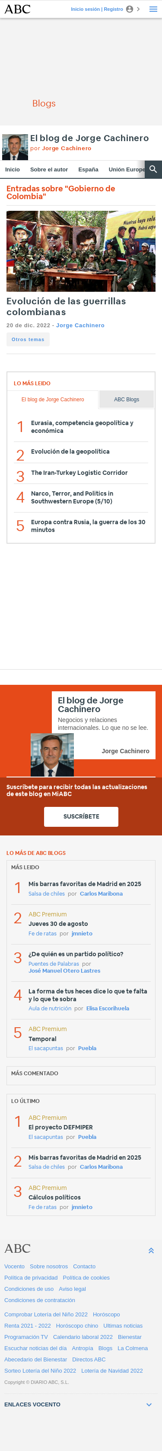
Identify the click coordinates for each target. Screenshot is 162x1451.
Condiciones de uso (29, 1289)
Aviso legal (72, 1289)
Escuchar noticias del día (35, 1348)
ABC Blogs (126, 400)
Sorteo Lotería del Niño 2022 (40, 1370)
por (61, 149)
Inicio (12, 169)
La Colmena (133, 1348)
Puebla (87, 1048)
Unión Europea (129, 169)
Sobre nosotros (49, 1266)
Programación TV (26, 1337)
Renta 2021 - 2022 (27, 1325)
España (88, 169)
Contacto (84, 1266)
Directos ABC (88, 1359)
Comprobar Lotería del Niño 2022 (46, 1314)
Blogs (105, 1348)
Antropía (82, 1348)
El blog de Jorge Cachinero (89, 138)
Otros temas (28, 339)
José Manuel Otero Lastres (64, 971)
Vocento (14, 1266)
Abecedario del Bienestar (35, 1359)
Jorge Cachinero (80, 325)
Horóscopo (106, 1314)
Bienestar (130, 1337)
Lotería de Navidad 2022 (112, 1370)
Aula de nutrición (50, 1009)
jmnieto (82, 934)
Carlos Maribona (101, 894)
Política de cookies (86, 1277)
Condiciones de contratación (39, 1300)
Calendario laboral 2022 (83, 1337)
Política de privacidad (31, 1277)
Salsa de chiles (47, 894)
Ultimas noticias (123, 1325)
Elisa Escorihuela (107, 1009)
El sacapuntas (46, 1048)
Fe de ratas (43, 934)
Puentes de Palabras (54, 964)
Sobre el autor (49, 169)
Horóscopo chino (77, 1325)
